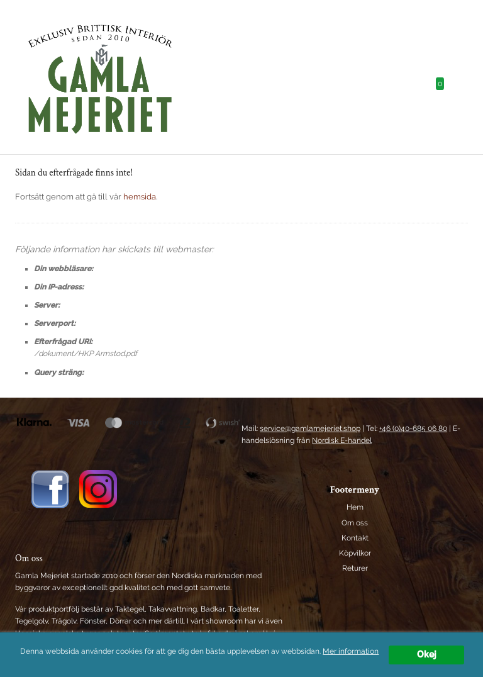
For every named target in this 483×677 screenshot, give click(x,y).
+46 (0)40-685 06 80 (413, 428)
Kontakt (355, 538)
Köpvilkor (355, 553)
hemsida (139, 196)
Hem (355, 507)
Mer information (351, 651)
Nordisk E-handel (342, 440)
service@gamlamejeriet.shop (310, 428)
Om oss (354, 522)
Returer (355, 568)
